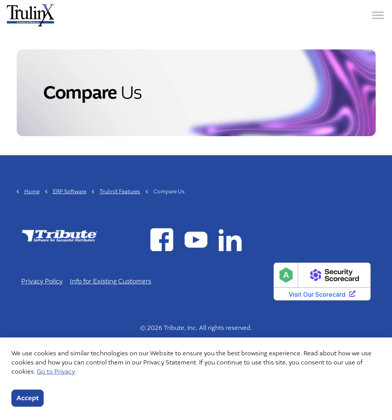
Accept (27, 398)
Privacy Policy (42, 281)
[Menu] (378, 15)
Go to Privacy (56, 371)
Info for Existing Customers (110, 281)
